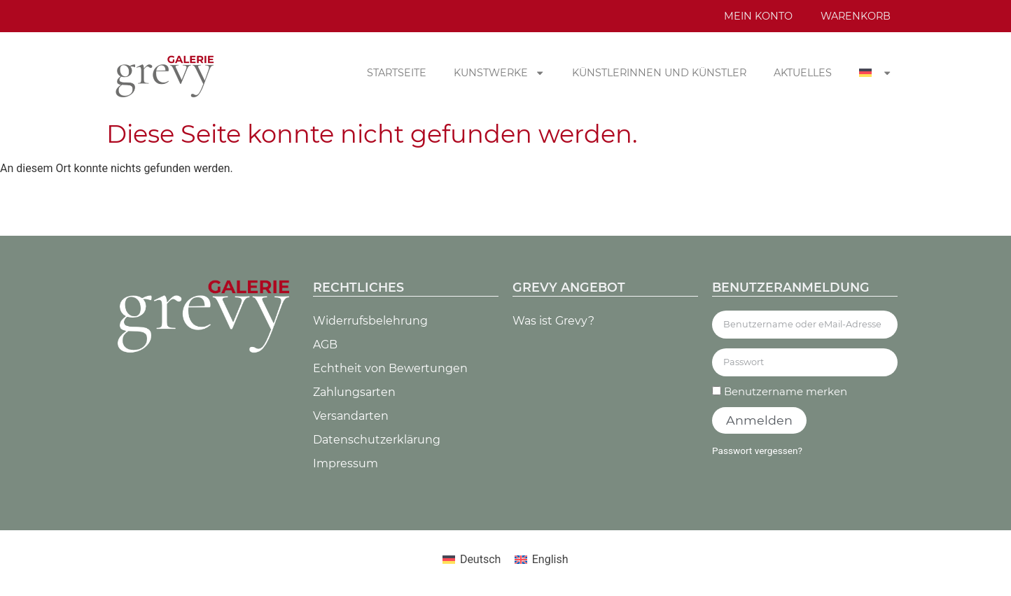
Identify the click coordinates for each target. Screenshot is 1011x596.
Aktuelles (803, 72)
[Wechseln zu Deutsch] (471, 559)
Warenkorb (856, 16)
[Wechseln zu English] (541, 559)
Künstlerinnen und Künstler (659, 72)
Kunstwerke (499, 73)
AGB (325, 344)
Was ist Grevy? (553, 320)
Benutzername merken (779, 391)
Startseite (396, 72)
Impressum (345, 463)
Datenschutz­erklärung (376, 439)
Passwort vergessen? (757, 450)
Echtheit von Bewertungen (390, 368)
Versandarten (351, 416)
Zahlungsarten (354, 392)
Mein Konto (758, 16)
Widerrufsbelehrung (370, 320)
